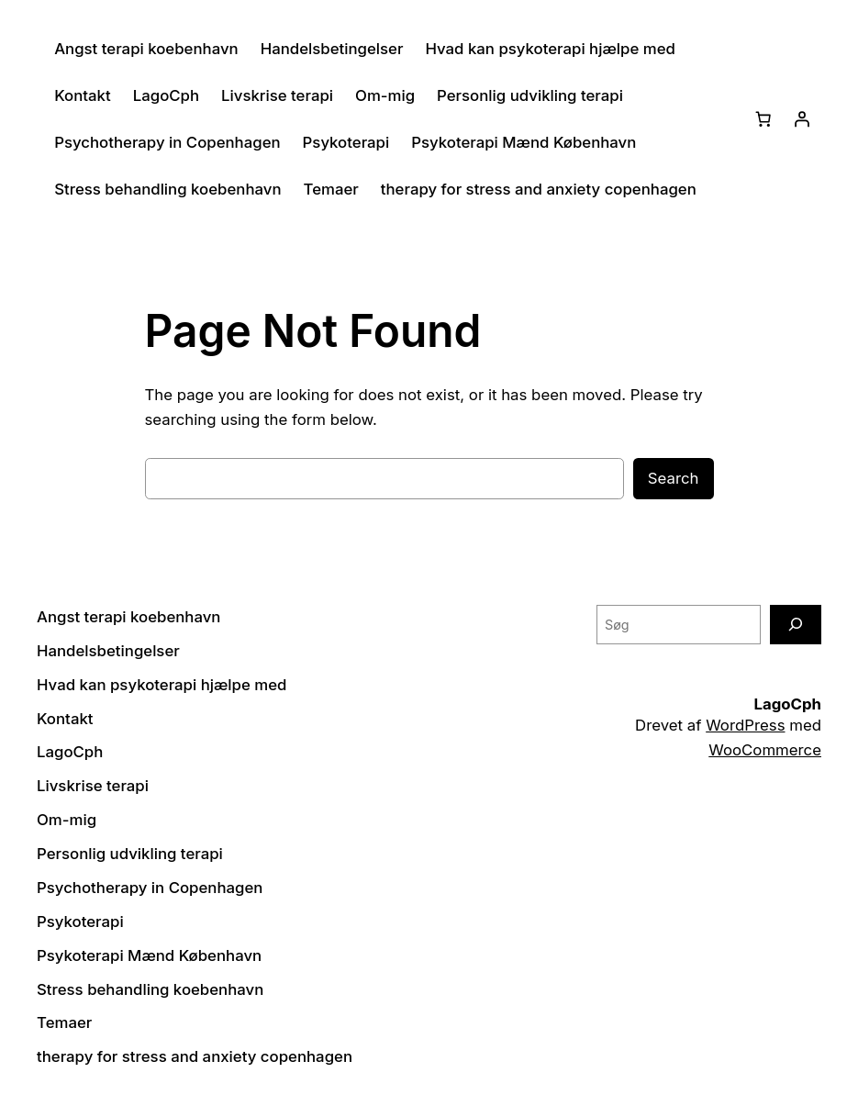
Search (673, 478)
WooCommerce (764, 750)
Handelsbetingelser (332, 48)
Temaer (331, 189)
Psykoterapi (346, 142)
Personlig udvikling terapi (530, 95)
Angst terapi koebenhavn (146, 48)
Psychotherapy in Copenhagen (167, 142)
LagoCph (166, 95)
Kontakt (82, 95)
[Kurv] (763, 119)
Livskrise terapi (277, 95)
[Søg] (795, 624)
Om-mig (385, 95)
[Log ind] (802, 119)
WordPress (745, 725)
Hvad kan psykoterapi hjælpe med (549, 48)
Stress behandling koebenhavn (167, 189)
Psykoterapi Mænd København (523, 142)
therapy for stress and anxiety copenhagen (538, 189)
